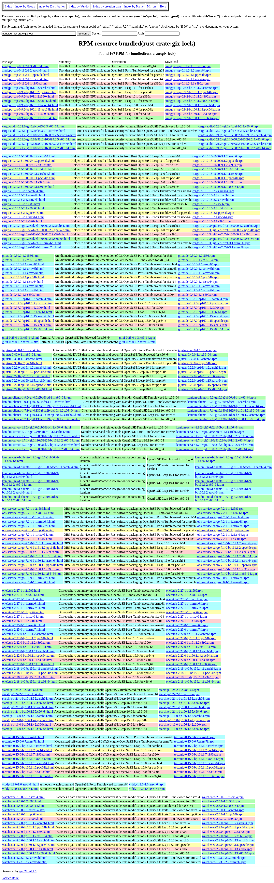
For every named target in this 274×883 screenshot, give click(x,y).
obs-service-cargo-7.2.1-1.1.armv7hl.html (28, 526)
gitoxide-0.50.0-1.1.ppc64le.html (23, 277)
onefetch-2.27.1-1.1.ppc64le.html (23, 612)
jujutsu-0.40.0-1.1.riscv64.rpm (197, 350)
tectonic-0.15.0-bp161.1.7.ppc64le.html (27, 750)
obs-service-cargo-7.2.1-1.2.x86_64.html (28, 513)
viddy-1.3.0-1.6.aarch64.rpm (147, 784)
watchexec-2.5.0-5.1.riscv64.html (23, 797)
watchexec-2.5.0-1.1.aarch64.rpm (223, 810)
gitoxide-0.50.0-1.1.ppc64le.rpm (198, 277)
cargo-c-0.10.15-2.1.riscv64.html (23, 217)
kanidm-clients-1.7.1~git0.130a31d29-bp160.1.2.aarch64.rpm (226, 414)
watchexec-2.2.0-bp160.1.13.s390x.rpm (227, 849)
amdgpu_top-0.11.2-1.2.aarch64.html (25, 70)
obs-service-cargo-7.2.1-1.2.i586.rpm (220, 508)
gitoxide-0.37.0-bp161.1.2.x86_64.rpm (202, 312)
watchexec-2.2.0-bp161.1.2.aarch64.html (28, 823)
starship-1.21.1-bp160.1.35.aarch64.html (27, 707)
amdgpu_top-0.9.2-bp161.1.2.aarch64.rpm (191, 87)
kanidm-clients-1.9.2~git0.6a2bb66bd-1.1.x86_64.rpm (221, 397)
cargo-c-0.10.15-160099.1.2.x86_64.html (28, 169)
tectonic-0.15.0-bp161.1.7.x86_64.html (27, 758)
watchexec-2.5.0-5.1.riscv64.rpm (223, 797)
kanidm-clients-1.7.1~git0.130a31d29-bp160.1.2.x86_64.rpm (226, 419)
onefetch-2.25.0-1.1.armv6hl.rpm (187, 625)
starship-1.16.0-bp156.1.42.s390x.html (26, 724)
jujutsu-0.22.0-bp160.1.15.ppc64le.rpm (202, 385)
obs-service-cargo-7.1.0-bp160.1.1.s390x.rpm (226, 569)
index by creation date (107, 6)
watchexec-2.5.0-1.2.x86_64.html (23, 805)
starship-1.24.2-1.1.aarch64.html (22, 694)
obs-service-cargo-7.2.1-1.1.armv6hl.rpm (223, 521)
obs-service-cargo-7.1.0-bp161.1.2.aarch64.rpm (227, 543)
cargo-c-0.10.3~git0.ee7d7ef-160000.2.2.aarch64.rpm (226, 225)
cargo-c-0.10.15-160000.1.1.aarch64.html (28, 173)
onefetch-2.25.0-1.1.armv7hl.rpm (187, 629)
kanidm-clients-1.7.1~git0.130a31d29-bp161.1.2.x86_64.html (41, 410)
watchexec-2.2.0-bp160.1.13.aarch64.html (28, 840)
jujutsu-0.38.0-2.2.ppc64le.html (22, 363)
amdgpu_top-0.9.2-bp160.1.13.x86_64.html (29, 118)
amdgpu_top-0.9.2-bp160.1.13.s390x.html (28, 113)
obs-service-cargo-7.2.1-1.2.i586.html (26, 508)
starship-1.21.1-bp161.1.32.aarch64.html (27, 698)
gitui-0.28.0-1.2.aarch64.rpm (137, 342)
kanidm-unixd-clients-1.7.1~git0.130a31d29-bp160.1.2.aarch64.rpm (223, 490)
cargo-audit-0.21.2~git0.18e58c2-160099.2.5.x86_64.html (39, 139)
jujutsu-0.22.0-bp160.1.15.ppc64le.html (27, 385)
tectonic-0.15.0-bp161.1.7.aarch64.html (27, 745)
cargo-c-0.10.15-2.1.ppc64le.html (23, 212)
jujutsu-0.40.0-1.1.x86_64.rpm (197, 354)
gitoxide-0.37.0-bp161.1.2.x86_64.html (27, 312)
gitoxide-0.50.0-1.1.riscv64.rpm (198, 281)
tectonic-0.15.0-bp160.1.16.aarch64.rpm (199, 763)
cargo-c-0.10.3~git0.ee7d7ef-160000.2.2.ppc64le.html (36, 230)
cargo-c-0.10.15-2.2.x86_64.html (23, 208)
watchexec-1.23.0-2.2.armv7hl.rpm (224, 857)
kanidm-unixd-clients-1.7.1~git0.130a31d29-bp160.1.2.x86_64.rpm (223, 498)
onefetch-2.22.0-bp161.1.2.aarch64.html (27, 634)
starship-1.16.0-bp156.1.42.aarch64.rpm (184, 716)
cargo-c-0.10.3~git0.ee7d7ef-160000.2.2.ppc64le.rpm (226, 230)
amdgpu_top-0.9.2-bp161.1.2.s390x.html (28, 96)
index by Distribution (51, 6)
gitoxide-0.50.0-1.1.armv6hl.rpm (199, 268)
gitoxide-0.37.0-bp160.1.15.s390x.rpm (202, 325)
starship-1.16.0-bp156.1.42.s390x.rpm (183, 724)
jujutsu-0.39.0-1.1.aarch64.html (22, 359)
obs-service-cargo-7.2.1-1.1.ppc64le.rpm (223, 530)
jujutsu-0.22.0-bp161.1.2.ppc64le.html (26, 372)
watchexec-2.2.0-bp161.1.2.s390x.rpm (226, 831)
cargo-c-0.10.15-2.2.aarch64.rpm (213, 191)
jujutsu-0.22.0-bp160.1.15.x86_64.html (27, 389)
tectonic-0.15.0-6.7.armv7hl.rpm (194, 741)
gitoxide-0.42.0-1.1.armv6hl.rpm (199, 286)
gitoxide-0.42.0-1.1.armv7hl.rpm (199, 290)
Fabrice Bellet (10, 878)
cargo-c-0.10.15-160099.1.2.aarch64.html (28, 156)
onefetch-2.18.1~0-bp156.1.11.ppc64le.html (30, 673)
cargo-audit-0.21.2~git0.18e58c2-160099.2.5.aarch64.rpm (235, 135)
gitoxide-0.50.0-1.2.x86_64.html (22, 260)
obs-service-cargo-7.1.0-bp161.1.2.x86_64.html (32, 556)
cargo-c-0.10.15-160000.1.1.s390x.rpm (217, 182)
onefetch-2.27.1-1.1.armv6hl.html (23, 603)
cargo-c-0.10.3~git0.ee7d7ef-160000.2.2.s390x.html (35, 234)
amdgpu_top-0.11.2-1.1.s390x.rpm (187, 83)
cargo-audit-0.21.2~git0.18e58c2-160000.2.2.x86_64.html (39, 148)
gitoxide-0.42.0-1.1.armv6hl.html (23, 286)
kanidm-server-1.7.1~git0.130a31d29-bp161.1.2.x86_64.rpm (214, 440)
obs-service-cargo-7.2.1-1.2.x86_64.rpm (222, 513)
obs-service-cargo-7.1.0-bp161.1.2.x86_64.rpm (227, 556)
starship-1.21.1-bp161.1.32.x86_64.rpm (184, 703)
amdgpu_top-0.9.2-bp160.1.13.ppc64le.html (30, 109)
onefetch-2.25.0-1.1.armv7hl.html (23, 629)
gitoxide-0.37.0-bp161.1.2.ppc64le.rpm (203, 303)
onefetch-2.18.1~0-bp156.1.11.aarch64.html (30, 668)
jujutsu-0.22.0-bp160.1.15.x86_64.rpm (202, 389)
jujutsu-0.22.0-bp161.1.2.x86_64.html (26, 376)
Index (8, 6)
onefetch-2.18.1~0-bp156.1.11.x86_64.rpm (193, 681)
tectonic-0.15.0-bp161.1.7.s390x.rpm (197, 754)
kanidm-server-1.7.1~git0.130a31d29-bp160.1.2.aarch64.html (41, 444)
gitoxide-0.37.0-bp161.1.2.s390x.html (26, 307)
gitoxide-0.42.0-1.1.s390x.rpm (197, 294)
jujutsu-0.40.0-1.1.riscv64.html (21, 350)
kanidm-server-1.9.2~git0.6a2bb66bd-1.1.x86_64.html (36, 427)
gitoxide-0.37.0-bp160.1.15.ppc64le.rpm (203, 320)
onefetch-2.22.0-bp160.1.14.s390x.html (27, 660)
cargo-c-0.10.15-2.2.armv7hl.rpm (214, 199)
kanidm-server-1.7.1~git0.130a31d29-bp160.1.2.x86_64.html (41, 449)
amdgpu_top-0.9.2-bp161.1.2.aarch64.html (29, 87)
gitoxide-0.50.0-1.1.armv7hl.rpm (199, 273)
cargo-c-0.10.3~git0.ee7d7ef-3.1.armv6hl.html (31, 243)
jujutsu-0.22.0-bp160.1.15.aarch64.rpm (202, 380)
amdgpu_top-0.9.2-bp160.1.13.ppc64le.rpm (192, 109)
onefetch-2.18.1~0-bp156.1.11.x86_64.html (29, 681)
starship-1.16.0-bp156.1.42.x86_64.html (27, 729)
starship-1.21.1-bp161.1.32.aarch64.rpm (184, 698)
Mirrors (152, 6)
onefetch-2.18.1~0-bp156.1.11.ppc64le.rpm (193, 673)
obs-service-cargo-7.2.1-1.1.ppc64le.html (28, 530)
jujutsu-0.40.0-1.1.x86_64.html (22, 354)
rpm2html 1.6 (27, 871)
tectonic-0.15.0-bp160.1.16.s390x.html (26, 771)
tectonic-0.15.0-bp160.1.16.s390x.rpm (198, 771)
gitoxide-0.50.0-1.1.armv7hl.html (23, 273)
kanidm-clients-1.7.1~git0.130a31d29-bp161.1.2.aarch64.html (41, 406)
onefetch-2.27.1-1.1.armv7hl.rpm (187, 608)
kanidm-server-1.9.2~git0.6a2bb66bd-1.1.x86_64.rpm (210, 427)
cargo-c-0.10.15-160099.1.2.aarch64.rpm (218, 156)
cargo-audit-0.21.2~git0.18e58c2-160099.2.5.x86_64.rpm (234, 139)
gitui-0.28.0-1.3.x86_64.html (20, 337)
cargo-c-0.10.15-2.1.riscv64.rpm (213, 217)
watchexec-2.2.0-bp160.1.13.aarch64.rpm (228, 840)
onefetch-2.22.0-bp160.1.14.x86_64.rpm (191, 664)
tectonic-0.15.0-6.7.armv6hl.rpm (194, 737)
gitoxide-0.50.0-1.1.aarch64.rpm (198, 264)
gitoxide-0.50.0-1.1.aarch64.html (23, 264)
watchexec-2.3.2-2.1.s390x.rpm (222, 818)
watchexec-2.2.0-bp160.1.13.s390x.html (27, 849)
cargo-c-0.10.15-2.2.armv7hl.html (23, 199)
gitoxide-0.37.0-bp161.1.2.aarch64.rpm (203, 299)
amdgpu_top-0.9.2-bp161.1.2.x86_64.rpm (191, 100)
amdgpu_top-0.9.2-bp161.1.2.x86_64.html (29, 100)
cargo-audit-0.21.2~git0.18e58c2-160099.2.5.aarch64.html (39, 135)
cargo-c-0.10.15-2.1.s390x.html (22, 221)
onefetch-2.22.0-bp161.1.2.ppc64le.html (27, 638)
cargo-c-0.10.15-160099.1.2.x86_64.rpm (218, 169)
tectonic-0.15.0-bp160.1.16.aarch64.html (28, 763)
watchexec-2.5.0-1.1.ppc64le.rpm (223, 814)
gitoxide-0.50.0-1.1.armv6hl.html (23, 268)
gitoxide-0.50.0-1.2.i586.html (20, 255)
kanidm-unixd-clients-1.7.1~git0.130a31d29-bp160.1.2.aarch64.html (30, 490)
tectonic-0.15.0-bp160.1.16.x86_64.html (27, 776)
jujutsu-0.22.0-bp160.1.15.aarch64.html (27, 380)
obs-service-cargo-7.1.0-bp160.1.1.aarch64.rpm (227, 560)
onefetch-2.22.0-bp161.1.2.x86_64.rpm (191, 647)
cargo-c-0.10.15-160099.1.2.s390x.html (27, 165)
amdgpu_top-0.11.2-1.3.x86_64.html (25, 66)
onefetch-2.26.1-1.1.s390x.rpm (185, 621)
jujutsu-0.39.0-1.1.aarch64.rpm (197, 359)
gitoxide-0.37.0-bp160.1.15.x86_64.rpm (203, 329)
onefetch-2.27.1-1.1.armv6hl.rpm (187, 603)
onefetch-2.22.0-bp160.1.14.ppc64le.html (28, 655)
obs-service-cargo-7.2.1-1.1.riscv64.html (28, 534)
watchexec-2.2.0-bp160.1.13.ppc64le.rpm (228, 844)
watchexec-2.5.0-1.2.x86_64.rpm (223, 805)
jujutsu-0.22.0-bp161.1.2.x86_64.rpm (201, 376)
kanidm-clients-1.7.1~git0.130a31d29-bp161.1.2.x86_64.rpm (226, 410)
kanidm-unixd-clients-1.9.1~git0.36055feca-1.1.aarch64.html (40, 467)
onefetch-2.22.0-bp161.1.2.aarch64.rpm (191, 634)
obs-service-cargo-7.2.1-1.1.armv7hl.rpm (223, 526)
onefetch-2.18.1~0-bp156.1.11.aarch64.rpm (193, 668)
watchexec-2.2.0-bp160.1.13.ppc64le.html (28, 844)
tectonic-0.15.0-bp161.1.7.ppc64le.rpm (199, 750)
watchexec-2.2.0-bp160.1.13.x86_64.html (28, 853)
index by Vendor (79, 6)
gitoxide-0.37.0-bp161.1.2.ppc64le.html (27, 303)
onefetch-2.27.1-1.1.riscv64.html (23, 616)
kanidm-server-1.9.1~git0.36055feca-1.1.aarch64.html (36, 431)
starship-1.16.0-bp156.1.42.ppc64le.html (27, 720)
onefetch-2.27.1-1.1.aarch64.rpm (187, 599)
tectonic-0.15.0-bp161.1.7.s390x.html (26, 754)
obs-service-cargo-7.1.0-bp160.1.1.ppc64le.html (32, 565)
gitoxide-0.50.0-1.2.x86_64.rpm (198, 260)
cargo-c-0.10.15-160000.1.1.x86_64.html (28, 186)
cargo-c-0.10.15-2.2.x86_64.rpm (213, 208)
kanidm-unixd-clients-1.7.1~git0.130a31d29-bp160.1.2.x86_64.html (30, 498)
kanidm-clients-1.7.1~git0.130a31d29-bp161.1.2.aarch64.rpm (226, 406)
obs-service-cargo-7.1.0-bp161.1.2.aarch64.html (32, 543)
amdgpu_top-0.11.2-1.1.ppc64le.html (25, 74)
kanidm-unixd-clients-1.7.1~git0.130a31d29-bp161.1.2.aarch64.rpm (223, 474)
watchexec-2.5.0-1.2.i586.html (21, 801)
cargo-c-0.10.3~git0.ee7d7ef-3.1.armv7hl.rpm (222, 247)
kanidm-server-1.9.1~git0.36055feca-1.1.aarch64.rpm (210, 431)
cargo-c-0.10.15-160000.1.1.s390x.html (27, 182)
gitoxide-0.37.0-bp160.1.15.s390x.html (27, 325)
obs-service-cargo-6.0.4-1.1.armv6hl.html (28, 582)
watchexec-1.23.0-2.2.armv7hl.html (24, 857)
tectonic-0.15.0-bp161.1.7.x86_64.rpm (198, 758)
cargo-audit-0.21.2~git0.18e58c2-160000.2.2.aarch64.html (39, 143)
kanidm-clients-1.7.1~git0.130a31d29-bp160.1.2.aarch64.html (41, 414)
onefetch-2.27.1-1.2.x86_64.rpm (186, 595)
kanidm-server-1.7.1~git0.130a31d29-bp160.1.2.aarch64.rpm (215, 444)
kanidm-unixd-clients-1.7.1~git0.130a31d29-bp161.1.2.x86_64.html (30, 482)
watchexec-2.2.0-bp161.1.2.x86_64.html (27, 836)
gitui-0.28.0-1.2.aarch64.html (20, 342)
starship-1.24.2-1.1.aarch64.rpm (179, 694)
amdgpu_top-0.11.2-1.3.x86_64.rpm (188, 66)
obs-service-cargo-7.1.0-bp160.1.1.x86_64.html (32, 573)
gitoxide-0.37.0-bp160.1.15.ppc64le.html (28, 320)
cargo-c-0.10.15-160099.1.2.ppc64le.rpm (218, 160)
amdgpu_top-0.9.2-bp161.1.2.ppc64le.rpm (191, 92)
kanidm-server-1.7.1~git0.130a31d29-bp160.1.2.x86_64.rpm (214, 449)
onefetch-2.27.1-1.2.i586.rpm (184, 590)
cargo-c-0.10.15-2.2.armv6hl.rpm (214, 195)
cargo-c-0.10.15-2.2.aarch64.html (23, 191)
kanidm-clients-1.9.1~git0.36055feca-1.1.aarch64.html (36, 401)
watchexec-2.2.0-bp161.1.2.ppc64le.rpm (227, 827)
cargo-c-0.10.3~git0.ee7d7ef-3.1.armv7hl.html (31, 247)
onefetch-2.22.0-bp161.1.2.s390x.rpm (190, 642)
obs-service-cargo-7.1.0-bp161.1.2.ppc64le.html (32, 547)
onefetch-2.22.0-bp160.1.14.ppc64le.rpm (192, 655)
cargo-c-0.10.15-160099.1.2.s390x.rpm (217, 165)
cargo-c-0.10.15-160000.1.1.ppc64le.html (28, 178)
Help (163, 6)
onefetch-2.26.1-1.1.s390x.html (22, 621)
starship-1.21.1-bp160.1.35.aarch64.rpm (184, 707)
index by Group (25, 6)
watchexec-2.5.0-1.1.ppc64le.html (23, 814)
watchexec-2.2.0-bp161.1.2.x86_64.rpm (227, 836)
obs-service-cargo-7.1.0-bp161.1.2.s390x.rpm (226, 552)
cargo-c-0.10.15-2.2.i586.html (21, 204)
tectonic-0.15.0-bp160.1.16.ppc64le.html (28, 767)
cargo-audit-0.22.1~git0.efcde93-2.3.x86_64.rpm (229, 126)
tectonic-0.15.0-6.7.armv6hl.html (23, 737)
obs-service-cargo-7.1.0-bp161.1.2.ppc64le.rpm (227, 547)
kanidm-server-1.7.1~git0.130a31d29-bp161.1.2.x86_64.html (41, 440)
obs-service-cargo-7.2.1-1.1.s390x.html (27, 539)
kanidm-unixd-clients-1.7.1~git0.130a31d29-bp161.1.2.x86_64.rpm (223, 482)
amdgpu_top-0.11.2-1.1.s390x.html (24, 83)
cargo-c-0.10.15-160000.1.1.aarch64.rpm (218, 173)
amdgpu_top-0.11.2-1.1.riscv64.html (25, 79)
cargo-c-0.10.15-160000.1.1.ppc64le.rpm (218, 178)
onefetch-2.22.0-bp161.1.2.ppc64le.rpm (191, 638)
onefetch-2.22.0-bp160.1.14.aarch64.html (28, 651)
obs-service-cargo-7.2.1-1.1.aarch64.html (28, 517)
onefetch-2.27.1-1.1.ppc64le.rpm (187, 612)
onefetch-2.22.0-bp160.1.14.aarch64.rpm (192, 651)
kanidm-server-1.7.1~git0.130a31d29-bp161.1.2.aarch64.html (41, 436)
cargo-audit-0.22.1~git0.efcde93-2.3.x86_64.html (33, 126)
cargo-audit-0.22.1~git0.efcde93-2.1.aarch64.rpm (229, 130)
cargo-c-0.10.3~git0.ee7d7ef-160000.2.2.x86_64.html (36, 238)
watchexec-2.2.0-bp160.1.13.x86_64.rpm (228, 853)
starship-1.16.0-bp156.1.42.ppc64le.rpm (184, 720)
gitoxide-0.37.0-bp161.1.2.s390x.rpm (201, 307)
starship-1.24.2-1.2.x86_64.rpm (179, 690)
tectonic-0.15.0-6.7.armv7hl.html (23, 741)
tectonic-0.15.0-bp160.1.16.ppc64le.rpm (199, 767)
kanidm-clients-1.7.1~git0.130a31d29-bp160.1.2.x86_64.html (41, 419)
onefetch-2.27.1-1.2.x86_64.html (23, 595)
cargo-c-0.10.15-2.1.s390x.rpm (212, 221)
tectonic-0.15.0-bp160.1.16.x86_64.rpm (199, 776)
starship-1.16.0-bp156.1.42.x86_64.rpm (184, 729)
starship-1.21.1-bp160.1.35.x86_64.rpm (184, 711)
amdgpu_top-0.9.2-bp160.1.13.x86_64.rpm (192, 118)
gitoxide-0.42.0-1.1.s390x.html (21, 294)
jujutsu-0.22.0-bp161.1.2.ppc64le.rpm (202, 372)
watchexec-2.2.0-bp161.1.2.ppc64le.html (28, 827)
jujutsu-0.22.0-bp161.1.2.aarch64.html (26, 367)
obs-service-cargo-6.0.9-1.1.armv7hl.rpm (223, 578)
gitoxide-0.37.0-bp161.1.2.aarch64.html (27, 299)
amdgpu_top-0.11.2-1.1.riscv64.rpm (187, 79)
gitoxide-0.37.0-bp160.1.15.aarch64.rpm (203, 316)
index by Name (134, 6)
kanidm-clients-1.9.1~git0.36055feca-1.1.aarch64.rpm (221, 401)
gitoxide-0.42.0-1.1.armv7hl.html (23, 290)
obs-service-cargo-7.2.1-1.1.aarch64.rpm (223, 517)
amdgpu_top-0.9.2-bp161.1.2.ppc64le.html (29, 92)
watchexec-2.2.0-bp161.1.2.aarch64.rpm (227, 823)
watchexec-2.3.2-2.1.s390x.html (22, 818)
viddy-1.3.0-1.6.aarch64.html (20, 784)
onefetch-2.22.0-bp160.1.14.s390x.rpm (190, 660)
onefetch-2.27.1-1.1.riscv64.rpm (186, 616)
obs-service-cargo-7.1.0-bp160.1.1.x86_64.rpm (227, 573)
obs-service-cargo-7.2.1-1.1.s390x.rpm (221, 539)
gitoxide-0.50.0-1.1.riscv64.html (22, 281)
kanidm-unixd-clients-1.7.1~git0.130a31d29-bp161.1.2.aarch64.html (30, 474)
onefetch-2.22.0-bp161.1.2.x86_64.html (27, 647)
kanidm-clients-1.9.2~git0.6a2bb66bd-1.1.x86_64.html (37, 397)
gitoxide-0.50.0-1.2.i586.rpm (196, 255)
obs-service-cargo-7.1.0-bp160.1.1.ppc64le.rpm (227, 565)
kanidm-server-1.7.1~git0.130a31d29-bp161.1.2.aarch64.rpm (215, 436)
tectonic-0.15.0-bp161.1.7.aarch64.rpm (199, 745)
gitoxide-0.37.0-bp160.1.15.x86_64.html (27, 329)
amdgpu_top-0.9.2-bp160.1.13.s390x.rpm (191, 113)
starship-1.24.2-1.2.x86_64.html (22, 690)
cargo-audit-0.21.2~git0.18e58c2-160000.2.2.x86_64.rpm (234, 148)
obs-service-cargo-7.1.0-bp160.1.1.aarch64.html (32, 560)
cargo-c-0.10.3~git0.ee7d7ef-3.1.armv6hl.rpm (222, 243)
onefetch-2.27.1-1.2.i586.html (21, 590)
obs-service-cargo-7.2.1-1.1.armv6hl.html (28, 521)
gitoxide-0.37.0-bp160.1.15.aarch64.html (28, 316)
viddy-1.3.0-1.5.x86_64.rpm (147, 788)
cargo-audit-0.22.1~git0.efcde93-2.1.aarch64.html (33, 130)
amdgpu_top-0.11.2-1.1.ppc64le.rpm (188, 74)
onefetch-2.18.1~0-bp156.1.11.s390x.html (28, 677)
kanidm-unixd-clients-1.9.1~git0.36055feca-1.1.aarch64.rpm (233, 467)
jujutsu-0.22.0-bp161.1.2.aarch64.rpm (202, 367)
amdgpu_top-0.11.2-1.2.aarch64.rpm (188, 70)
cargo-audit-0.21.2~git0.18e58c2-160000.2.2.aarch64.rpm (235, 143)
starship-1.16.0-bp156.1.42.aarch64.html (27, 716)
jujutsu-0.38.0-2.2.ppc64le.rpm (197, 363)
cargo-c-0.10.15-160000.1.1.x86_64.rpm (218, 186)
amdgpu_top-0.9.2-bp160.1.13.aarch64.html (30, 105)
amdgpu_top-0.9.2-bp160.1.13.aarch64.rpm (192, 105)
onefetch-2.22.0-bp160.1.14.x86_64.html (28, 664)
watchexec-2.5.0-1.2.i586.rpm (221, 801)
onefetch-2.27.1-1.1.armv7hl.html (23, 608)
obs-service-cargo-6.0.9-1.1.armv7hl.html (28, 578)
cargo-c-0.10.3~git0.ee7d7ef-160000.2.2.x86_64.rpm (226, 238)
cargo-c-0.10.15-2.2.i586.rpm (211, 204)
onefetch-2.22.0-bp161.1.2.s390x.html (26, 642)
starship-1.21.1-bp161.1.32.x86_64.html (27, 703)
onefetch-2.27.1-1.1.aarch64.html (23, 599)
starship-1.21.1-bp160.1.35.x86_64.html (27, 711)
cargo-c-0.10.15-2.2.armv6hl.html (23, 195)
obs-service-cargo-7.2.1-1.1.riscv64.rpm (222, 534)
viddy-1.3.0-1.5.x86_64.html (20, 788)
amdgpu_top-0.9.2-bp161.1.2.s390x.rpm (190, 96)
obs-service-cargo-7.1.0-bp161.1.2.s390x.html (31, 552)
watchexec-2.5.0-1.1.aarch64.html (23, 810)
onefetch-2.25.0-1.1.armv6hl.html (23, 625)
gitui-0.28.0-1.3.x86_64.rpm (137, 337)
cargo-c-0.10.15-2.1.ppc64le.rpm (213, 212)
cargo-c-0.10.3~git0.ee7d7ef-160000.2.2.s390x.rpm (225, 234)
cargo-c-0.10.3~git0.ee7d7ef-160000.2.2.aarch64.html (36, 225)
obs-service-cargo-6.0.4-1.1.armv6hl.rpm (223, 582)
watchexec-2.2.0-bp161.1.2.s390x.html (26, 831)
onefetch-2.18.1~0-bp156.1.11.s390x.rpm (192, 677)
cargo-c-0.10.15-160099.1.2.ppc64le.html (28, 160)
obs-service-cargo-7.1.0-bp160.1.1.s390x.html (31, 569)
